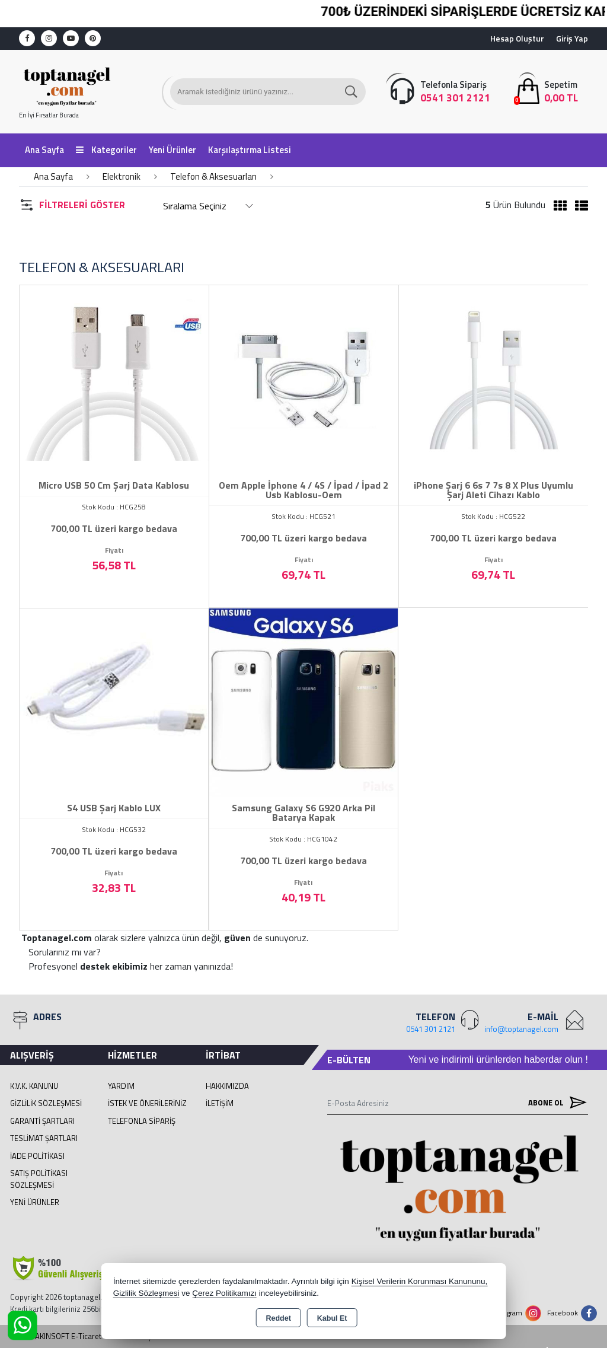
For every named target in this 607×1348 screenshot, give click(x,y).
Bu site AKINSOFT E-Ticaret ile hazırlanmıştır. (85, 1336)
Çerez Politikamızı (224, 1293)
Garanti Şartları (42, 1121)
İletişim (220, 1103)
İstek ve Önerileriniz (147, 1103)
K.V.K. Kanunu (34, 1086)
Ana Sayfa (44, 150)
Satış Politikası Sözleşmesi (39, 1179)
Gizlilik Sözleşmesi (46, 1103)
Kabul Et (332, 1318)
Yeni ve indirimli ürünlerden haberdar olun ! (498, 1059)
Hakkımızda (227, 1086)
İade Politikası (37, 1156)
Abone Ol (555, 1103)
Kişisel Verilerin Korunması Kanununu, (420, 1281)
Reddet (278, 1318)
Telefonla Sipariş (141, 1121)
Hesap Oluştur (517, 38)
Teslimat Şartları (44, 1138)
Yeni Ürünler (34, 1202)
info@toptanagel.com (521, 1029)
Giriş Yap (572, 38)
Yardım (121, 1086)
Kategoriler (106, 150)
